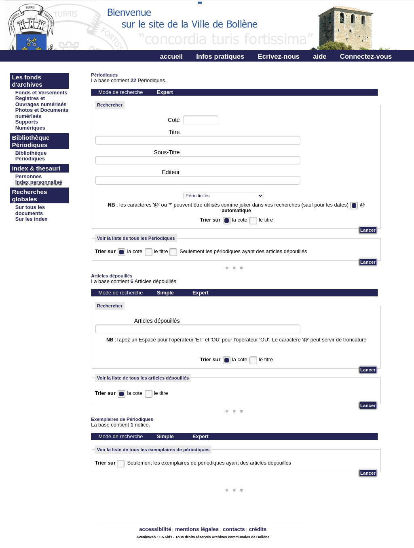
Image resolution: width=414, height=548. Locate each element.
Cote (174, 120)
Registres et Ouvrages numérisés (41, 101)
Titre (174, 132)
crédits (258, 529)
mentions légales (197, 529)
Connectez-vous (366, 56)
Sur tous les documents (30, 210)
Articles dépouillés (157, 321)
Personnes (28, 176)
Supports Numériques (30, 125)
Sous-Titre (167, 152)
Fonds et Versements (41, 93)
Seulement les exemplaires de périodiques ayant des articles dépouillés (209, 463)
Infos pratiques (220, 56)
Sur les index (31, 219)
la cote (239, 220)
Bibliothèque (31, 153)
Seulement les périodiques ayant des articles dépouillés (243, 251)
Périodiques (30, 159)
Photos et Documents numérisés (42, 113)
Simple (165, 293)
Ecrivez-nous (279, 56)
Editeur (171, 172)
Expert (165, 92)
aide (319, 56)
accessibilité (155, 529)
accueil (171, 56)
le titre (266, 220)
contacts (234, 529)
